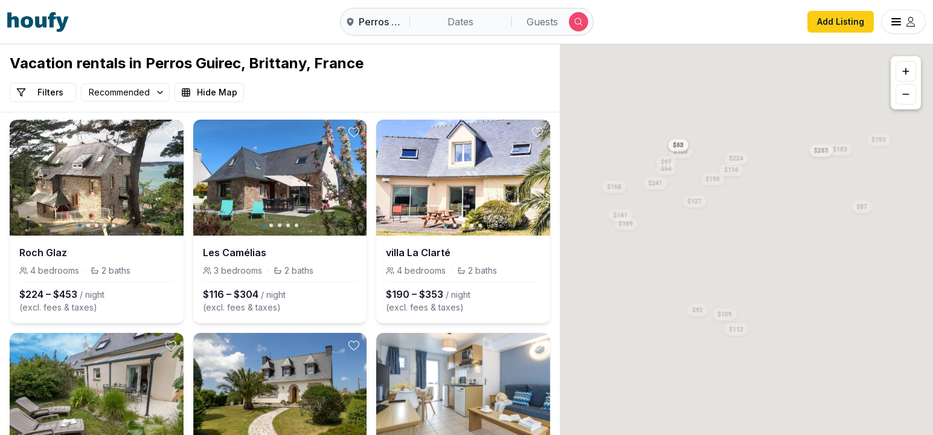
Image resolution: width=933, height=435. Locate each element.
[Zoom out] (906, 94)
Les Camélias (234, 252)
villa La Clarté (418, 252)
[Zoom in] (906, 71)
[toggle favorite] (170, 132)
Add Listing (840, 21)
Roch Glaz (43, 252)
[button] (737, 156)
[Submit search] (578, 21)
